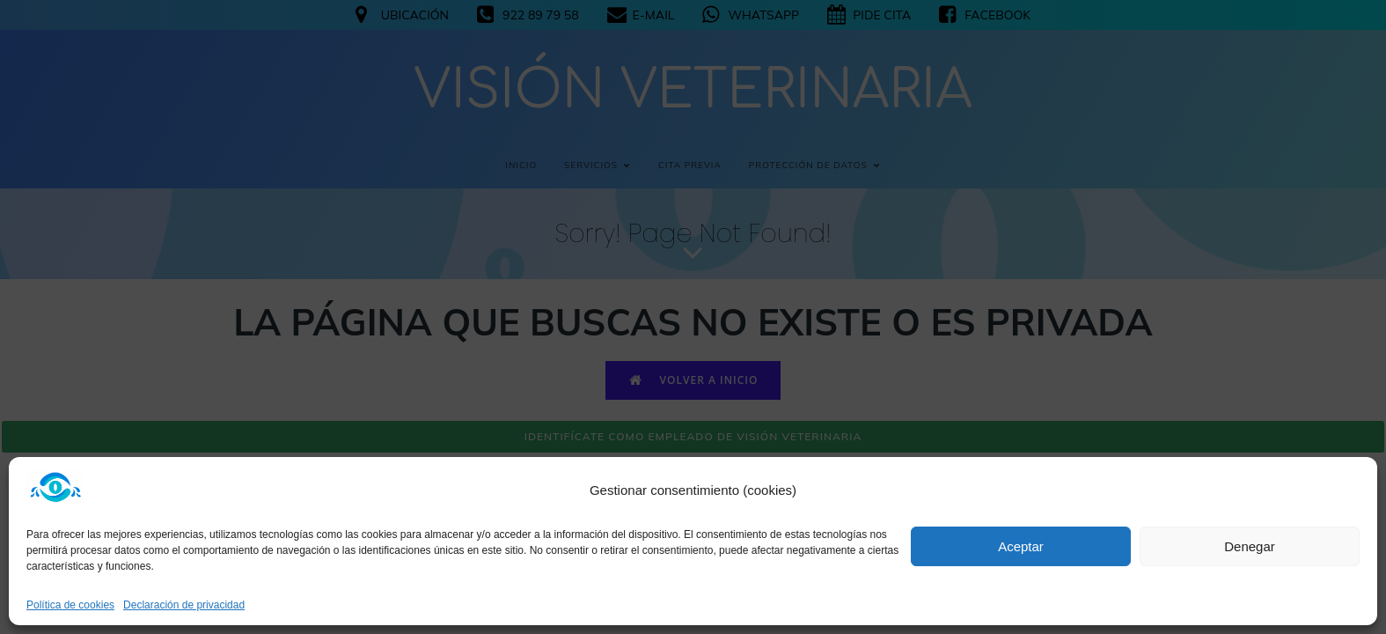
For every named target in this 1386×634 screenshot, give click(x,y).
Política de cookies (70, 605)
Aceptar (1021, 546)
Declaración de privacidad (184, 605)
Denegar (1249, 546)
